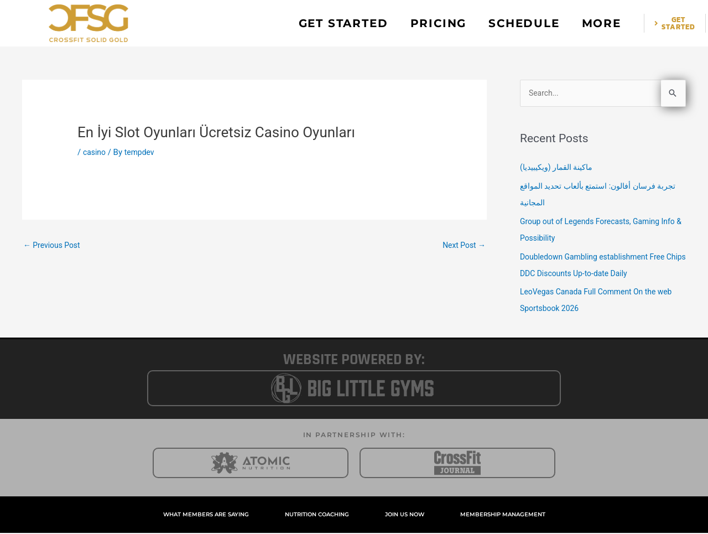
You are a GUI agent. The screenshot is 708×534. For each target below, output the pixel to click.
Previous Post (54, 246)
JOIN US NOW (404, 515)
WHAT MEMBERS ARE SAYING (206, 515)
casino (95, 152)
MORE (601, 23)
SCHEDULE (523, 23)
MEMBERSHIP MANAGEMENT (502, 515)
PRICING (438, 23)
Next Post (462, 246)
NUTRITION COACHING (317, 515)
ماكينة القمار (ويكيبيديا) (560, 168)
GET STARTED (343, 23)
